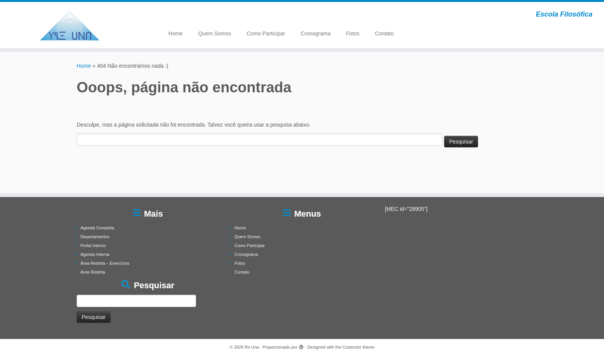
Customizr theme (358, 347)
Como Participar (266, 33)
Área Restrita (93, 272)
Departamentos (95, 236)
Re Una (252, 347)
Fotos (352, 33)
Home (175, 33)
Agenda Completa (97, 227)
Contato (384, 33)
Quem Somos (214, 33)
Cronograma (315, 33)
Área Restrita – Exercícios (105, 263)
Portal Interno (93, 245)
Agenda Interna (95, 254)
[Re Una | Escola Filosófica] (69, 25)
